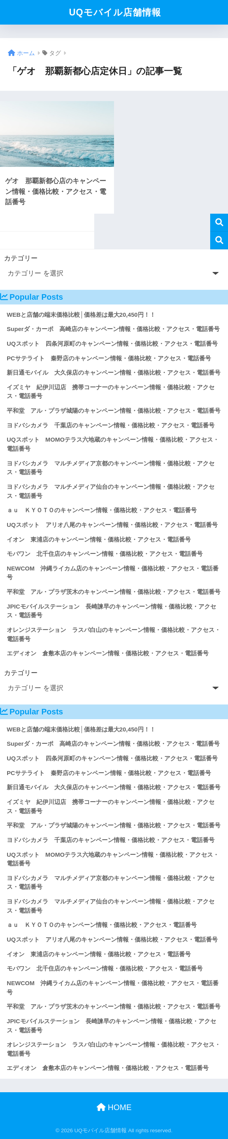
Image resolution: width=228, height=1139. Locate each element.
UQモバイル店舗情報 (115, 12)
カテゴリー (21, 258)
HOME (114, 1107)
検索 (219, 223)
